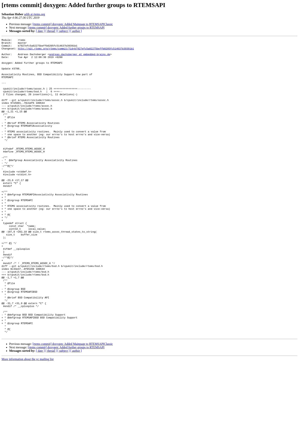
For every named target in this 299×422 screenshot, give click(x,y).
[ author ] (76, 31)
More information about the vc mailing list (28, 418)
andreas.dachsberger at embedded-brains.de (79, 57)
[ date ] (40, 31)
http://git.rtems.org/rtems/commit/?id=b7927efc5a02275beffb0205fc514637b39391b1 (76, 50)
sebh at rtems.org (34, 14)
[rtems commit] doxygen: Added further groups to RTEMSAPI (66, 27)
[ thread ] (51, 31)
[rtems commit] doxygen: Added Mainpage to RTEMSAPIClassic (73, 24)
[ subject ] (63, 31)
